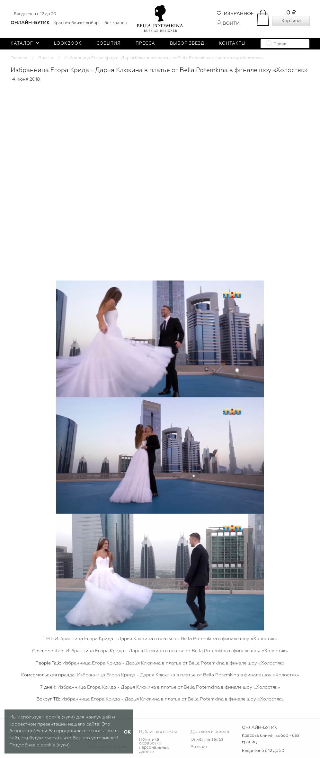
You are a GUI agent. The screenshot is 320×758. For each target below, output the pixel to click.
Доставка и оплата (210, 732)
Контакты (232, 43)
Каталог (25, 43)
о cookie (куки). (54, 745)
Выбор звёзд (187, 43)
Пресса (145, 43)
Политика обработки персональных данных (154, 745)
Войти (228, 23)
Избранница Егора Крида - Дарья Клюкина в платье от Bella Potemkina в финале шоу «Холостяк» (166, 639)
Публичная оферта (158, 732)
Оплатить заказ (207, 739)
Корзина (291, 21)
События (108, 43)
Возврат (199, 747)
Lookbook (68, 43)
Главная (19, 58)
